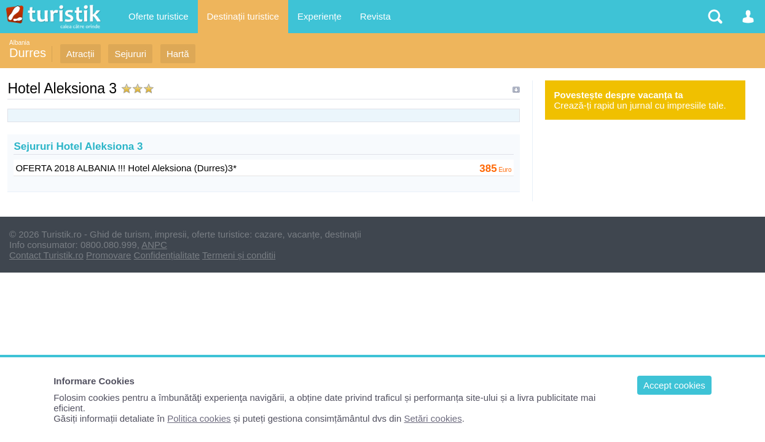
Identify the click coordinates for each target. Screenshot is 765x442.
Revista (375, 16)
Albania (19, 42)
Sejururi (130, 53)
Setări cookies (432, 418)
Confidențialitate (167, 255)
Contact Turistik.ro (46, 255)
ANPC (154, 244)
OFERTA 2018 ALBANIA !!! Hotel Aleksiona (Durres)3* (126, 168)
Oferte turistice (158, 16)
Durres (27, 53)
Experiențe (319, 16)
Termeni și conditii (238, 255)
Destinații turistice (243, 16)
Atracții (80, 53)
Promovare (108, 255)
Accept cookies (674, 385)
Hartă (178, 53)
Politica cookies (198, 418)
